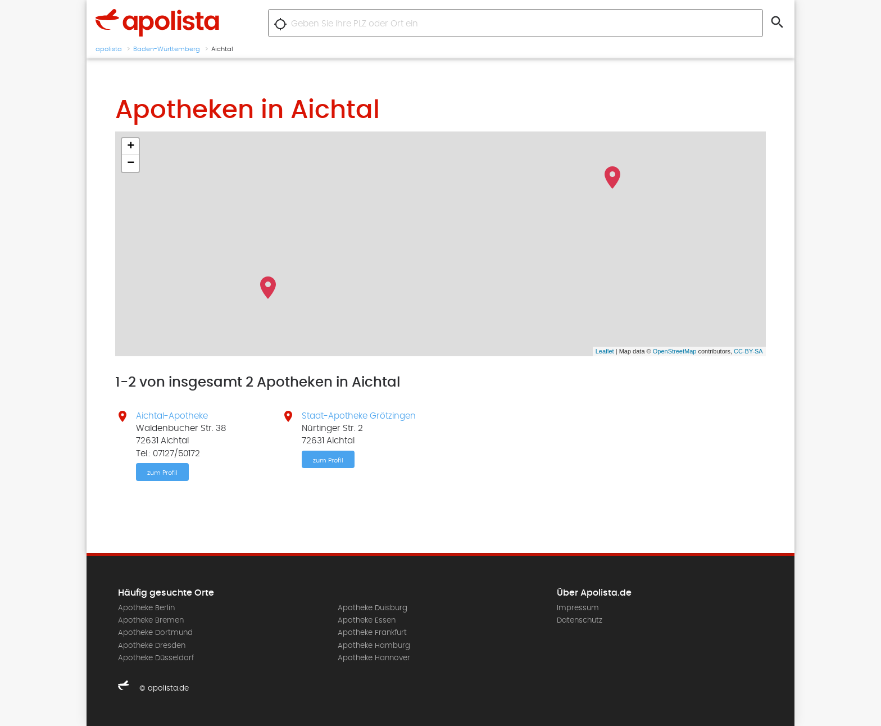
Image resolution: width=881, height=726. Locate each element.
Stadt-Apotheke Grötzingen (359, 415)
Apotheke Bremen (151, 620)
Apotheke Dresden (151, 646)
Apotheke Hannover (374, 658)
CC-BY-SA (748, 351)
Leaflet (605, 351)
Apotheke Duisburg (372, 608)
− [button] (130, 163)
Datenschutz (579, 620)
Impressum (578, 608)
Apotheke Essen (367, 620)
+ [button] (130, 146)
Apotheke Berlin (146, 608)
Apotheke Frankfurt (372, 633)
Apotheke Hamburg (374, 646)
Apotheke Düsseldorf (156, 658)
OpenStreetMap (675, 351)
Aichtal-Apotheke (172, 415)
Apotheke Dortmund (155, 633)
